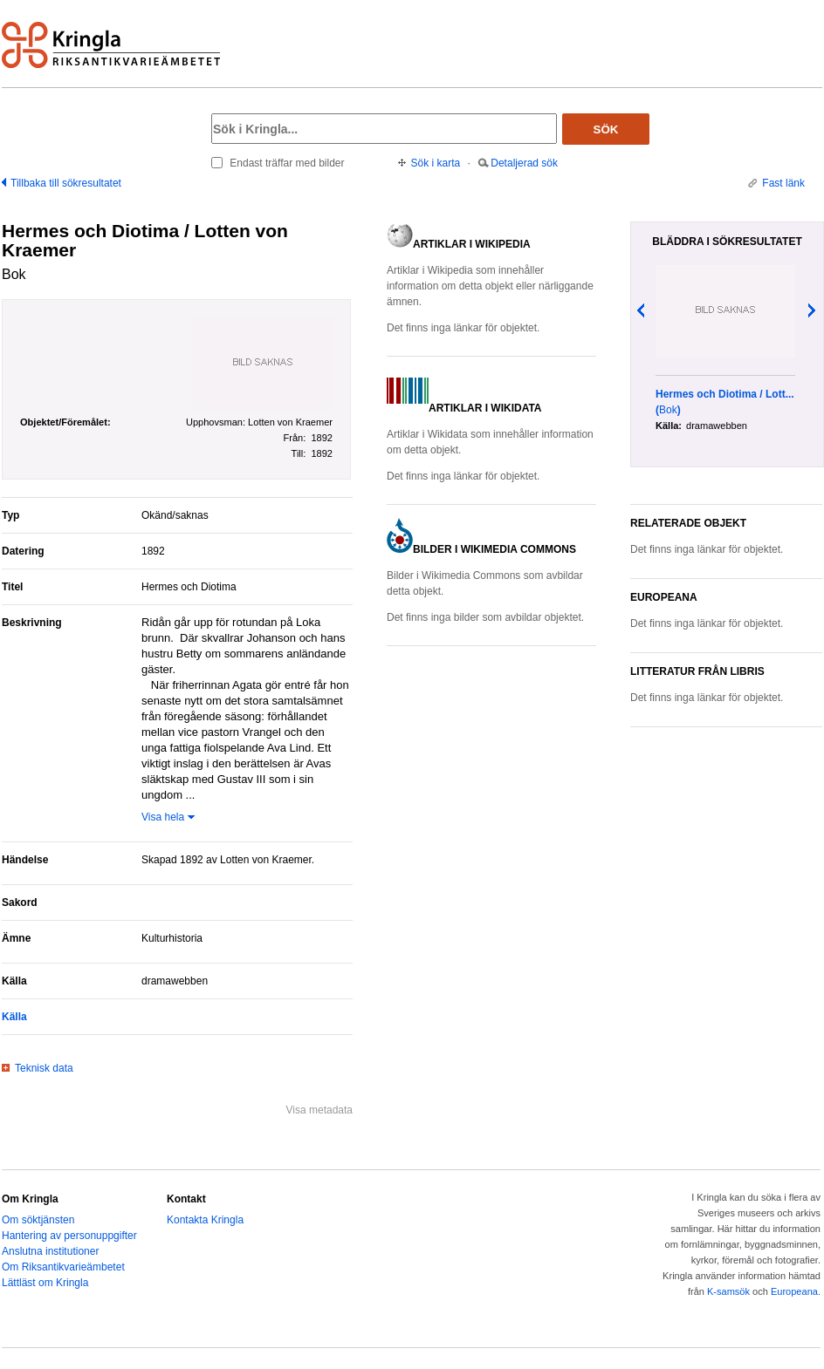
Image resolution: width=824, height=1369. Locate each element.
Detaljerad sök (524, 163)
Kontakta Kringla (205, 1220)
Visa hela (162, 817)
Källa (14, 1017)
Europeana (794, 1291)
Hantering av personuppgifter (69, 1235)
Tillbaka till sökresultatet (65, 183)
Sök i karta (436, 163)
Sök (606, 129)
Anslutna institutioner (50, 1251)
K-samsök (728, 1291)
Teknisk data (44, 1068)
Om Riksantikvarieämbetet (63, 1267)
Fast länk (783, 183)
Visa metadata (320, 1110)
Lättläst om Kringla (45, 1283)
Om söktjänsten (38, 1220)
